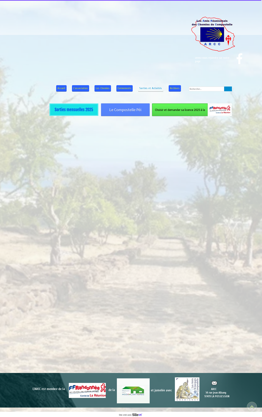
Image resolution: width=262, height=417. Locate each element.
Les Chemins (103, 88)
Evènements (124, 88)
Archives (175, 88)
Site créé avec (132, 415)
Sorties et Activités (150, 88)
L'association (80, 88)
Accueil (61, 88)
